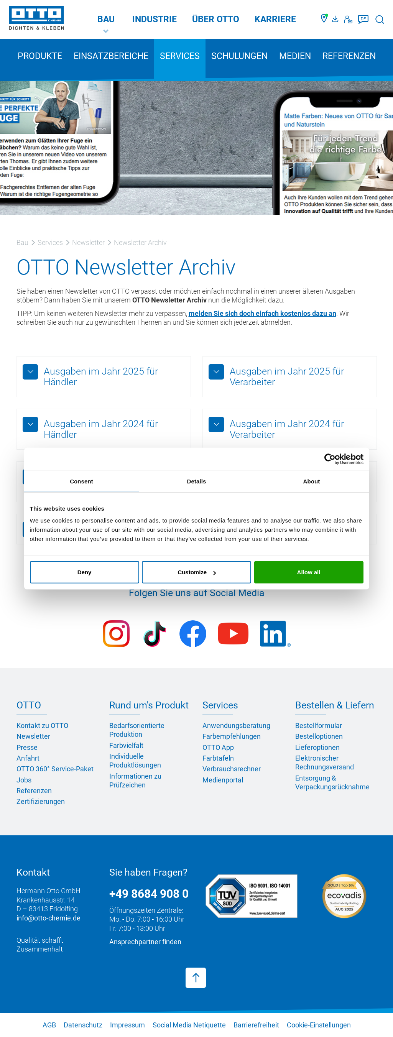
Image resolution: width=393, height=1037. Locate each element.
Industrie (154, 19)
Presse (27, 747)
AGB (49, 1025)
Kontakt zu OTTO (42, 725)
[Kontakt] (348, 19)
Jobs (23, 780)
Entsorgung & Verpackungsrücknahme (332, 782)
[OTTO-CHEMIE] (36, 19)
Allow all (309, 572)
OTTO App (218, 747)
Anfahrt (27, 758)
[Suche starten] (379, 19)
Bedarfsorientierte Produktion (136, 729)
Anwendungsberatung (236, 725)
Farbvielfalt (126, 745)
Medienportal (222, 780)
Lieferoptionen (317, 747)
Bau (106, 19)
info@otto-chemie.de (48, 918)
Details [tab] (196, 481)
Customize (197, 572)
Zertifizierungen (40, 801)
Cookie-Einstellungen (319, 1025)
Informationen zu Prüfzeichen (135, 780)
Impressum (127, 1025)
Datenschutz (83, 1025)
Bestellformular (318, 725)
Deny (84, 572)
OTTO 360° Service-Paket (55, 769)
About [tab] (311, 481)
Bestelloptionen (319, 736)
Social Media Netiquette (189, 1025)
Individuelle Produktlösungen (135, 760)
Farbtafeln (218, 758)
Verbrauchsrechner (231, 769)
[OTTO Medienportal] (336, 19)
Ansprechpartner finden (145, 942)
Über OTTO (215, 19)
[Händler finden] (324, 19)
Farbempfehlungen (231, 736)
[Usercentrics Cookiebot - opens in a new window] (329, 459)
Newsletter (33, 736)
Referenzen (349, 56)
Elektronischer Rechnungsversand (324, 762)
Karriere (275, 19)
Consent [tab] (81, 481)
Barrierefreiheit (256, 1025)
